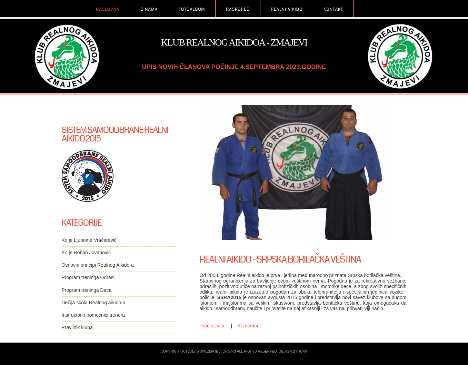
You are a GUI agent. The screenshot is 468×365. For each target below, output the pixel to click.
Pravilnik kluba (77, 327)
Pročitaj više (213, 325)
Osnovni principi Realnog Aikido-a (98, 265)
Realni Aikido (286, 9)
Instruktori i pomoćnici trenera (93, 315)
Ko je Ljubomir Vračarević (89, 240)
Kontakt (333, 9)
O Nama (149, 9)
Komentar (248, 325)
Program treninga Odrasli (89, 277)
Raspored (238, 9)
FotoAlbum (192, 9)
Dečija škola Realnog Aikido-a (94, 302)
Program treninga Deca (87, 290)
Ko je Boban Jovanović (86, 252)
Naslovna (107, 9)
